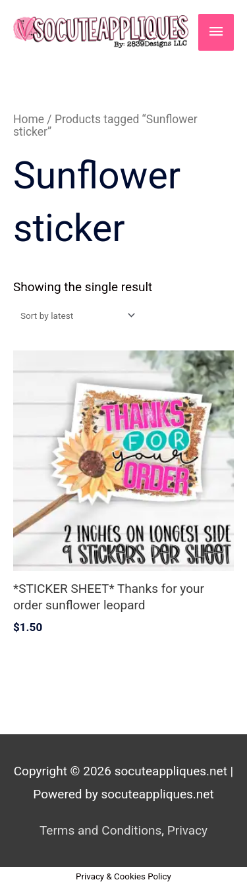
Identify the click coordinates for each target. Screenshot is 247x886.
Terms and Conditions (100, 830)
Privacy (187, 830)
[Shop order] (75, 315)
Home (28, 119)
